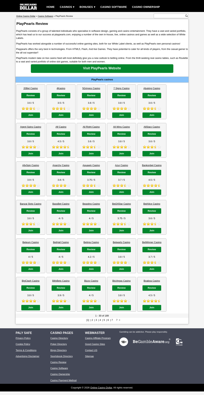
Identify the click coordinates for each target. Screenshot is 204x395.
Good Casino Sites (95, 344)
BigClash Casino (31, 280)
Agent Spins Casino (30, 126)
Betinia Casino (91, 242)
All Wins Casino (121, 126)
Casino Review (58, 362)
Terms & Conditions (26, 350)
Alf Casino (61, 126)
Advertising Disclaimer (27, 356)
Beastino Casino (91, 203)
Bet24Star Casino (121, 203)
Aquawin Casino (91, 165)
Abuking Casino (151, 88)
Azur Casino (121, 165)
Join (30, 115)
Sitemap (89, 356)
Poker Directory (58, 344)
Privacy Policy (23, 338)
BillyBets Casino (61, 280)
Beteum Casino (30, 242)
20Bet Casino (30, 88)
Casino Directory (59, 338)
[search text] (170, 16)
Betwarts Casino (121, 242)
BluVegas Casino (121, 280)
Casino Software (113, 6)
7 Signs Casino (121, 88)
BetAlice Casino (151, 203)
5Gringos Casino (91, 88)
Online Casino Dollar (101, 387)
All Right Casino (91, 126)
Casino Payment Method (63, 380)
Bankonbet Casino (152, 165)
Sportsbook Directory (61, 356)
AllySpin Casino (30, 165)
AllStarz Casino (152, 126)
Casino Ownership (146, 6)
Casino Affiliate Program (98, 338)
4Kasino (61, 88)
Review (31, 95)
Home (51, 6)
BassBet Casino (60, 203)
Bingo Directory (58, 350)
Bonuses (86, 6)
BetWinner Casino (151, 242)
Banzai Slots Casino (31, 203)
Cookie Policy (23, 344)
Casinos (66, 6)
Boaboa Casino (152, 280)
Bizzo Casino (91, 280)
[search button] (186, 16)
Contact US (91, 350)
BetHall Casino (61, 242)
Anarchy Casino (61, 165)
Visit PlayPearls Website (102, 68)
